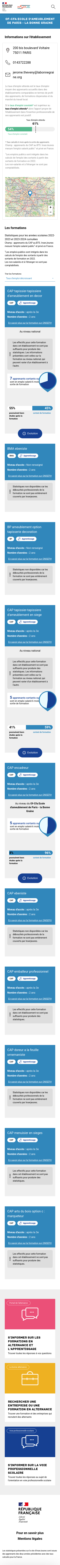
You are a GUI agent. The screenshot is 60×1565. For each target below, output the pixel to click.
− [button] (50, 212)
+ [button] (50, 207)
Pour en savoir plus (30, 1533)
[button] (30, 433)
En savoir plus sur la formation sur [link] (30, 323)
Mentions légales (30, 1539)
